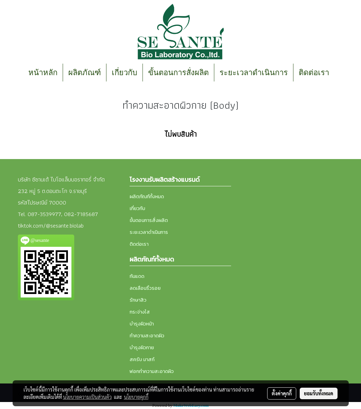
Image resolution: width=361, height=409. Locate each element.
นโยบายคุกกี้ (136, 397)
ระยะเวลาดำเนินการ (254, 72)
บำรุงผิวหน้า (142, 324)
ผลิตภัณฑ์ (84, 72)
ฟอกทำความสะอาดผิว (152, 371)
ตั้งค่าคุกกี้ (282, 393)
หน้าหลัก (42, 72)
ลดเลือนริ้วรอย (145, 288)
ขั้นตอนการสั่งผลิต (178, 72)
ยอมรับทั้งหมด (318, 393)
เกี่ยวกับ (124, 72)
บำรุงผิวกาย (142, 347)
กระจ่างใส (140, 312)
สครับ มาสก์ (142, 359)
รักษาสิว (138, 300)
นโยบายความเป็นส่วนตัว (87, 397)
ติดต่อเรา (314, 72)
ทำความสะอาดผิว (147, 335)
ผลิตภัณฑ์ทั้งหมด (147, 196)
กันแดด (137, 276)
